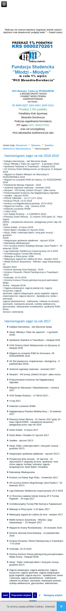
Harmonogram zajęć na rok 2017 (28, 321)
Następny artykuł (53, 595)
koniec (33, 600)
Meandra (35, 145)
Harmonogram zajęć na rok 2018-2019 (32, 156)
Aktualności (21, 145)
